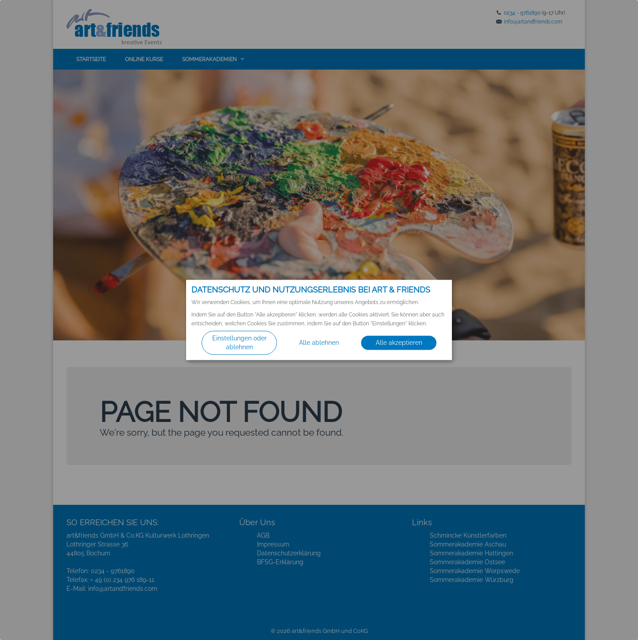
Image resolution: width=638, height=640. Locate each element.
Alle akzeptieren (399, 343)
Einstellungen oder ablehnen (239, 343)
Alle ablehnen (319, 343)
